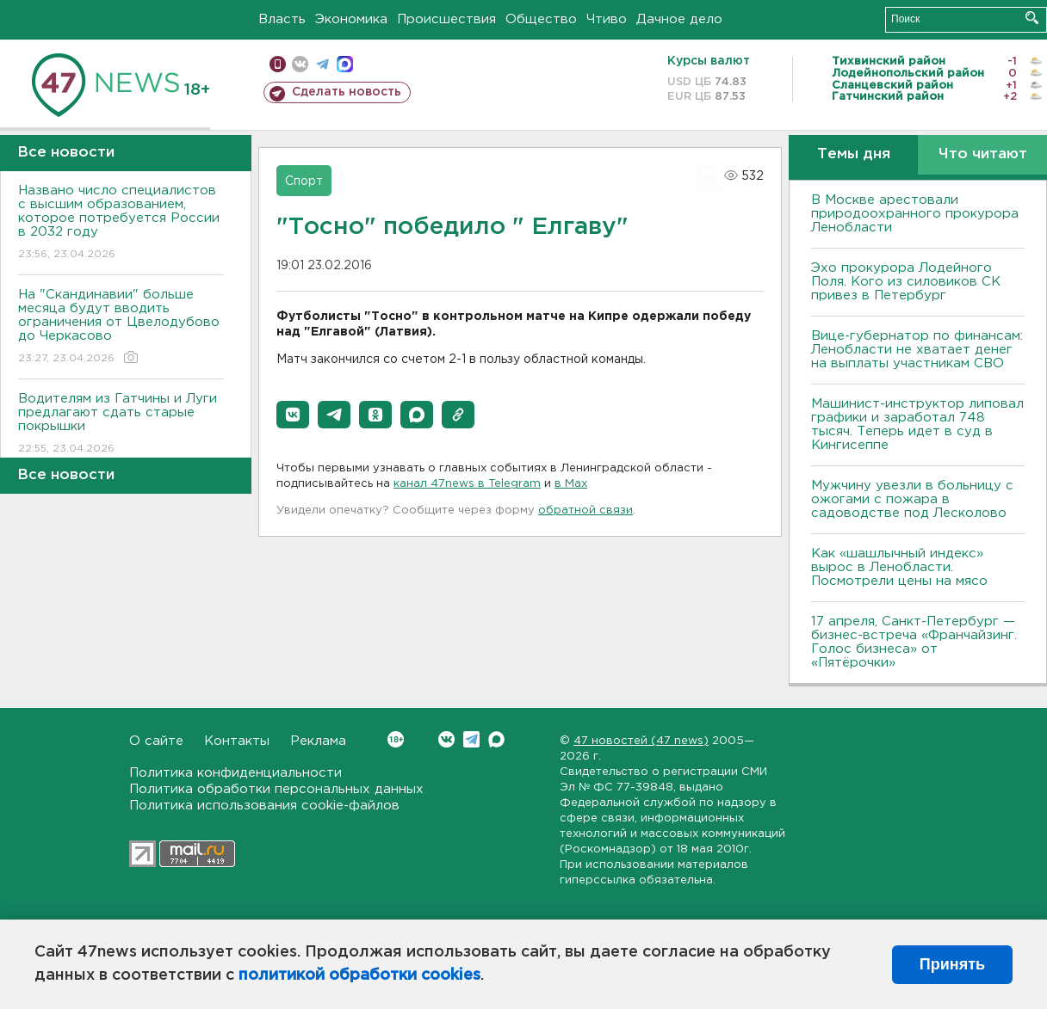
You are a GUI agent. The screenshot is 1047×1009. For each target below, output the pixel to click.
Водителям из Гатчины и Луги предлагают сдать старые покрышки (121, 424)
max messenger (345, 64)
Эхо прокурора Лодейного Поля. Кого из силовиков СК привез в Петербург (906, 281)
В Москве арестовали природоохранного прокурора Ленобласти (915, 213)
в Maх (570, 484)
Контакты (236, 741)
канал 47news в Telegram (467, 484)
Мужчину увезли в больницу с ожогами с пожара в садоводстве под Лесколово (912, 499)
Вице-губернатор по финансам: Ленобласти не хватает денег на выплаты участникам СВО (917, 349)
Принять (952, 964)
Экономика (351, 19)
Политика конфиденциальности (235, 772)
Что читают (983, 154)
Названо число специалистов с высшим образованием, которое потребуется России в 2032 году (121, 223)
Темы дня (853, 154)
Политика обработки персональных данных (276, 789)
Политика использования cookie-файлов (264, 805)
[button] (292, 414)
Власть (282, 19)
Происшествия (446, 19)
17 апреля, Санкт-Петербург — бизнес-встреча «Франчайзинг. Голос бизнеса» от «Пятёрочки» (914, 642)
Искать (1031, 17)
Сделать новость (346, 92)
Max (496, 739)
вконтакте (300, 64)
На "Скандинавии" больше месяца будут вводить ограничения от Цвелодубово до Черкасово (121, 327)
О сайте (156, 741)
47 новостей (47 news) (641, 741)
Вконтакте (395, 739)
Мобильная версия (277, 64)
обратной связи (585, 510)
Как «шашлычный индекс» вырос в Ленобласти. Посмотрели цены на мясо (901, 567)
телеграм (322, 64)
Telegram (471, 739)
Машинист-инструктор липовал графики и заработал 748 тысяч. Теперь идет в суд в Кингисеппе (917, 424)
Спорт (304, 181)
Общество (541, 19)
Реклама (318, 741)
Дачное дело (679, 19)
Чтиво (606, 19)
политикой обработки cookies (359, 975)
